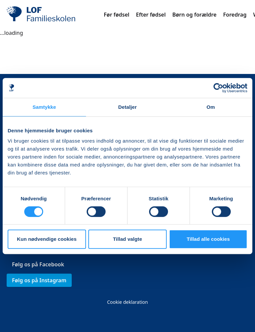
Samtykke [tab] (44, 107)
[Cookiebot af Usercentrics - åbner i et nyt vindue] (218, 88)
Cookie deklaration (127, 302)
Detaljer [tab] (127, 107)
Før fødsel (116, 14)
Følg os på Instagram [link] (39, 280)
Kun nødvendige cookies (47, 239)
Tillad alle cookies (208, 239)
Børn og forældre (194, 14)
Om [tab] (211, 107)
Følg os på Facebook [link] (38, 264)
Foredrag (234, 14)
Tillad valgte (127, 239)
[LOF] (55, 14)
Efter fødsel (151, 14)
